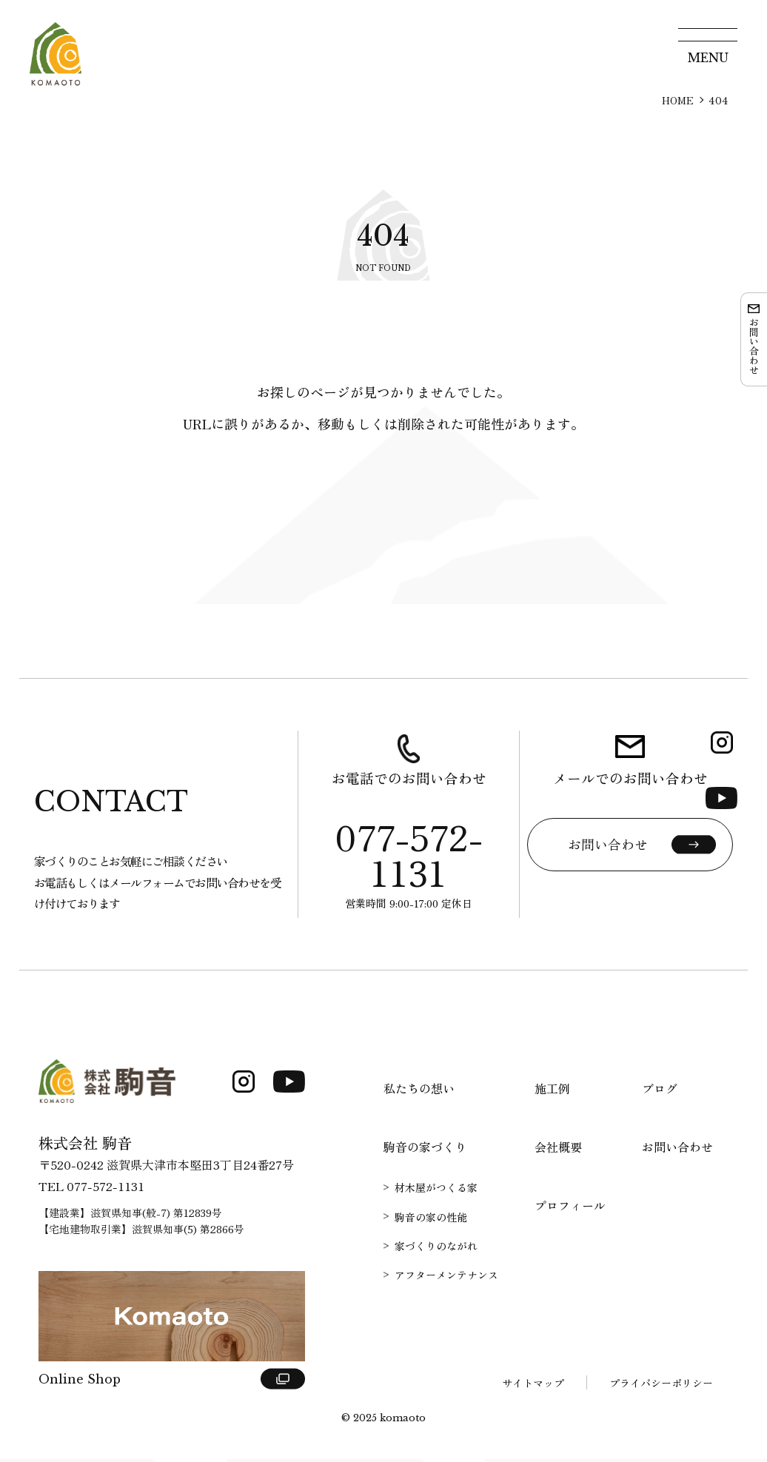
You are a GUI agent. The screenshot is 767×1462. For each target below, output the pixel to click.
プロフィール (570, 1208)
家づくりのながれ (436, 1248)
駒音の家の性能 (431, 1219)
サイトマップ (533, 1385)
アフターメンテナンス (446, 1277)
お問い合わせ (677, 1149)
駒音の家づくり (425, 1149)
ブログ (659, 1091)
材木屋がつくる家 (436, 1190)
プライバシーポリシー (661, 1385)
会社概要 (558, 1149)
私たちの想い (419, 1091)
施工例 (552, 1091)
